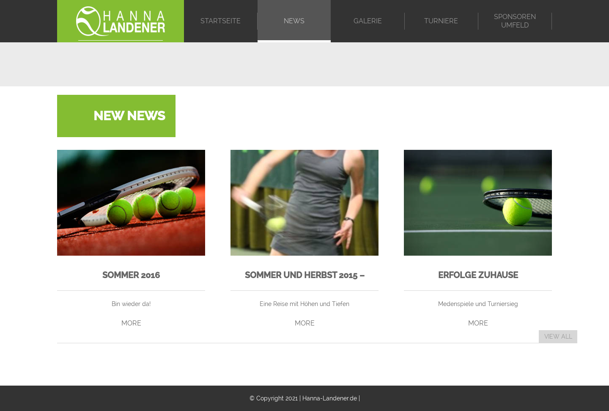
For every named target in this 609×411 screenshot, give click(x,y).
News (294, 21)
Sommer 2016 (131, 275)
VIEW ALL (558, 336)
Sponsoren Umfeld (515, 21)
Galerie (368, 21)
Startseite (220, 21)
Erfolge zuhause (478, 275)
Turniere (441, 21)
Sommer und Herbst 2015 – (305, 275)
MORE (131, 323)
